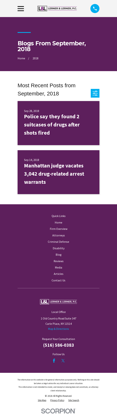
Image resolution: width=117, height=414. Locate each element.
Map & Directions (58, 329)
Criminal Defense (58, 241)
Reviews (59, 261)
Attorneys (58, 235)
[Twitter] (63, 361)
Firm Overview (58, 229)
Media (58, 267)
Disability (58, 248)
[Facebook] (54, 361)
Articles (58, 274)
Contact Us (58, 280)
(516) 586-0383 (58, 345)
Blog (59, 254)
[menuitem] (42, 400)
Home (58, 222)
